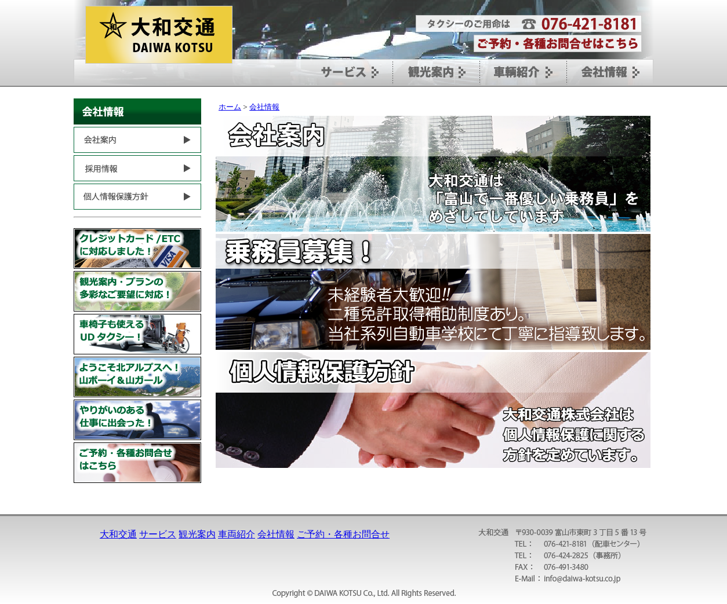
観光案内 (197, 534)
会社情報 (264, 107)
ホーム (230, 107)
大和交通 (118, 534)
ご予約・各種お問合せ (343, 534)
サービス (157, 534)
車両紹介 (236, 534)
